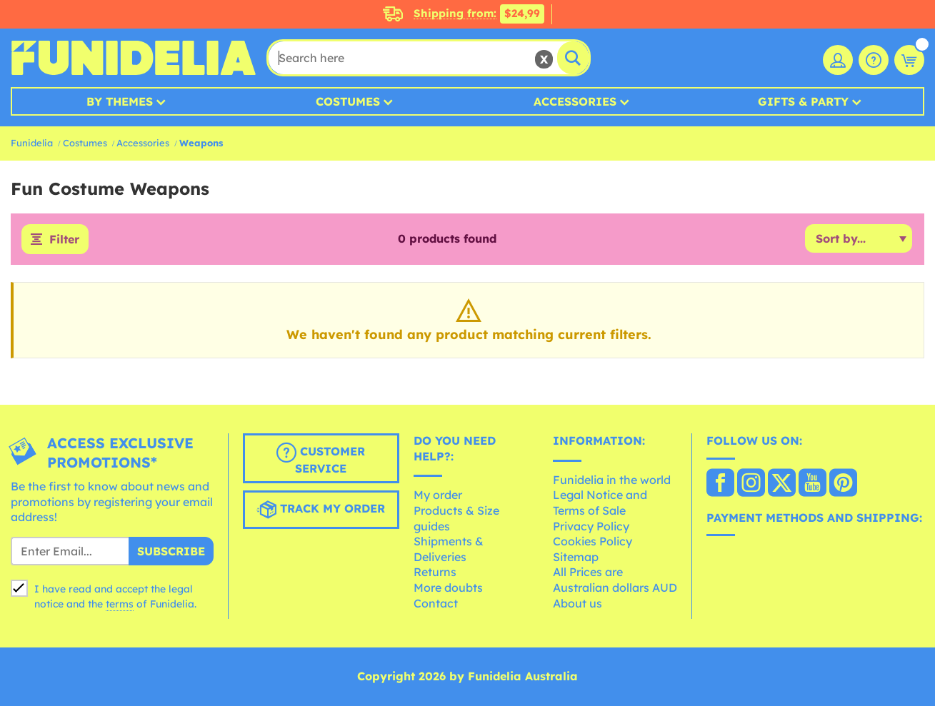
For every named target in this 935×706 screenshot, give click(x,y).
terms (120, 603)
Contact (436, 603)
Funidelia (32, 142)
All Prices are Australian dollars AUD (615, 580)
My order (438, 495)
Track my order (320, 510)
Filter (64, 239)
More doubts (448, 587)
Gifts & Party (803, 101)
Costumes (348, 101)
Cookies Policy (592, 541)
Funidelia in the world (612, 480)
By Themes (119, 101)
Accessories (575, 101)
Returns (435, 572)
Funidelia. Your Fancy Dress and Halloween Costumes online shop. (133, 58)
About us (577, 603)
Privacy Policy (591, 526)
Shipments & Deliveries (449, 549)
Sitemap (576, 557)
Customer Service (320, 459)
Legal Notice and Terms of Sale (600, 503)
